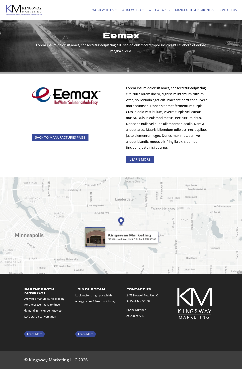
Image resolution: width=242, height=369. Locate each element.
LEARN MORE (140, 159)
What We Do (131, 10)
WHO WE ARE (158, 10)
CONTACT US (228, 10)
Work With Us (103, 10)
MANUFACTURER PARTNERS (194, 10)
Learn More (34, 334)
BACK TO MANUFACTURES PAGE (60, 137)
